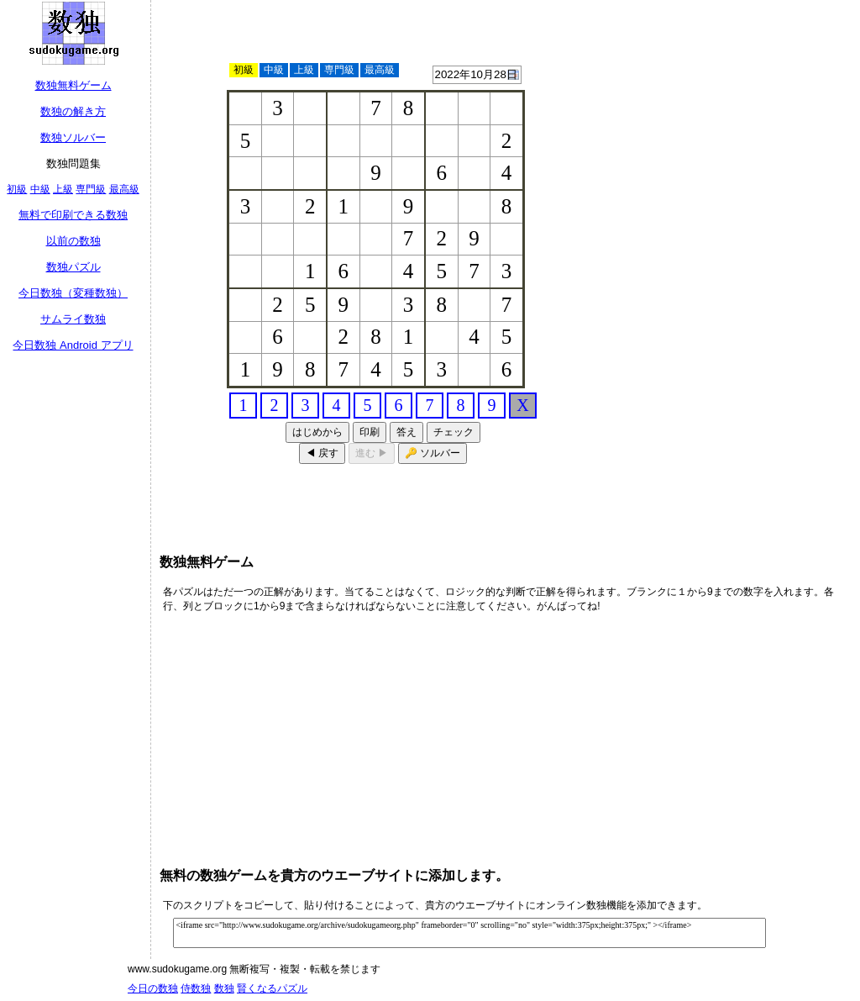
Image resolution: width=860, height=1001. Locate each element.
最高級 (124, 189)
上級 (63, 189)
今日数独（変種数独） (73, 293)
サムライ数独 (73, 319)
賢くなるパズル (272, 988)
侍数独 (196, 988)
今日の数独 (153, 988)
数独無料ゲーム (73, 85)
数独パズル (73, 267)
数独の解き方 (73, 111)
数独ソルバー (73, 137)
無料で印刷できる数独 (73, 214)
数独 (224, 988)
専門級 (91, 189)
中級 (40, 189)
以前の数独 (73, 240)
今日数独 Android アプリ (73, 345)
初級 (17, 189)
